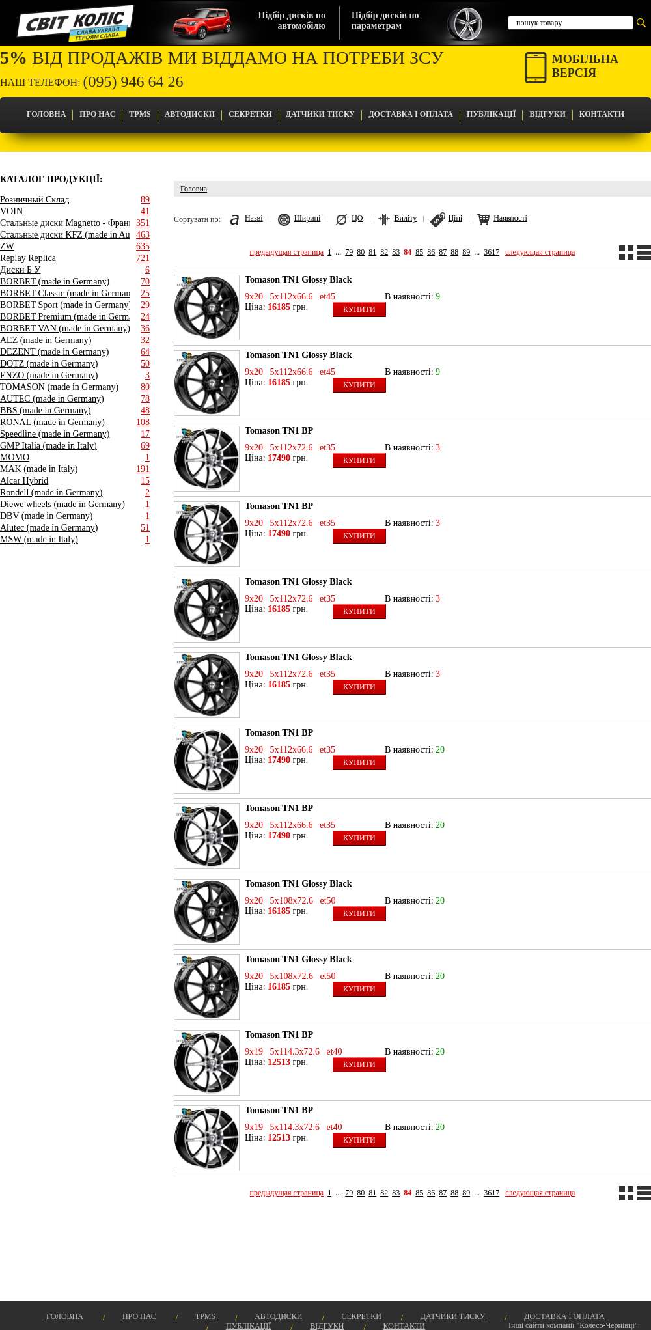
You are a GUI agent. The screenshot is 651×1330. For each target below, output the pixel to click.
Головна (46, 113)
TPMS (139, 113)
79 (349, 251)
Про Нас (97, 113)
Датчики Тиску (320, 113)
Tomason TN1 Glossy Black (298, 279)
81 (372, 251)
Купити (359, 309)
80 (361, 251)
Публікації (491, 113)
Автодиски (190, 113)
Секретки (250, 113)
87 (443, 251)
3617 (491, 251)
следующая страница (540, 251)
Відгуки (547, 113)
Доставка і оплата (410, 113)
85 (419, 251)
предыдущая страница (287, 251)
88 (454, 251)
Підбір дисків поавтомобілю (292, 20)
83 (396, 251)
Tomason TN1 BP (279, 431)
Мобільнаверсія (585, 66)
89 (466, 251)
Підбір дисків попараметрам (385, 20)
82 (384, 251)
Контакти (601, 113)
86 (431, 251)
